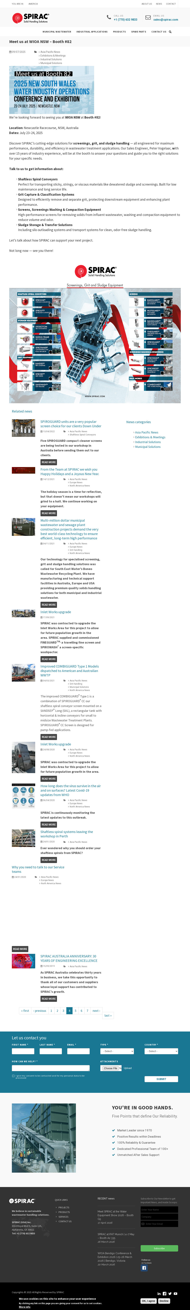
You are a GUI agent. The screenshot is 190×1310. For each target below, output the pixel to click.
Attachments (109, 1061)
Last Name (47, 1044)
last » (108, 1015)
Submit (161, 1079)
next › (96, 1011)
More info (24, 1307)
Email (71, 1044)
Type (104, 1044)
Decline (164, 1301)
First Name (20, 1044)
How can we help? (25, 1061)
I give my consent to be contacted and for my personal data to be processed (48, 1077)
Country (151, 1044)
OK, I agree (148, 1301)
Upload (128, 1068)
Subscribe (159, 1248)
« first (25, 1011)
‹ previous (39, 1011)
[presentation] (162, 1066)
